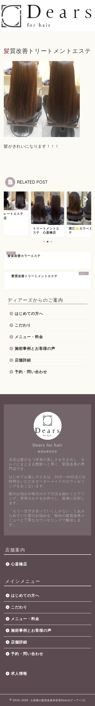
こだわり (23, 325)
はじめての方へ (29, 313)
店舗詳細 (23, 360)
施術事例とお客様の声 (35, 348)
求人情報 (19, 673)
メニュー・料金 (29, 337)
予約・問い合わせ (31, 372)
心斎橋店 (19, 564)
